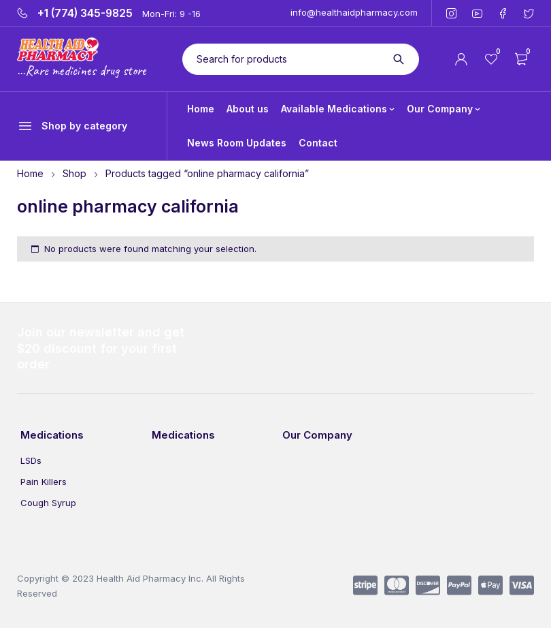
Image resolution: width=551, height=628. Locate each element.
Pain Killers (43, 481)
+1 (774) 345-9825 (85, 13)
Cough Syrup (48, 502)
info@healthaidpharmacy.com (354, 12)
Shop (74, 173)
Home (30, 173)
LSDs (30, 460)
